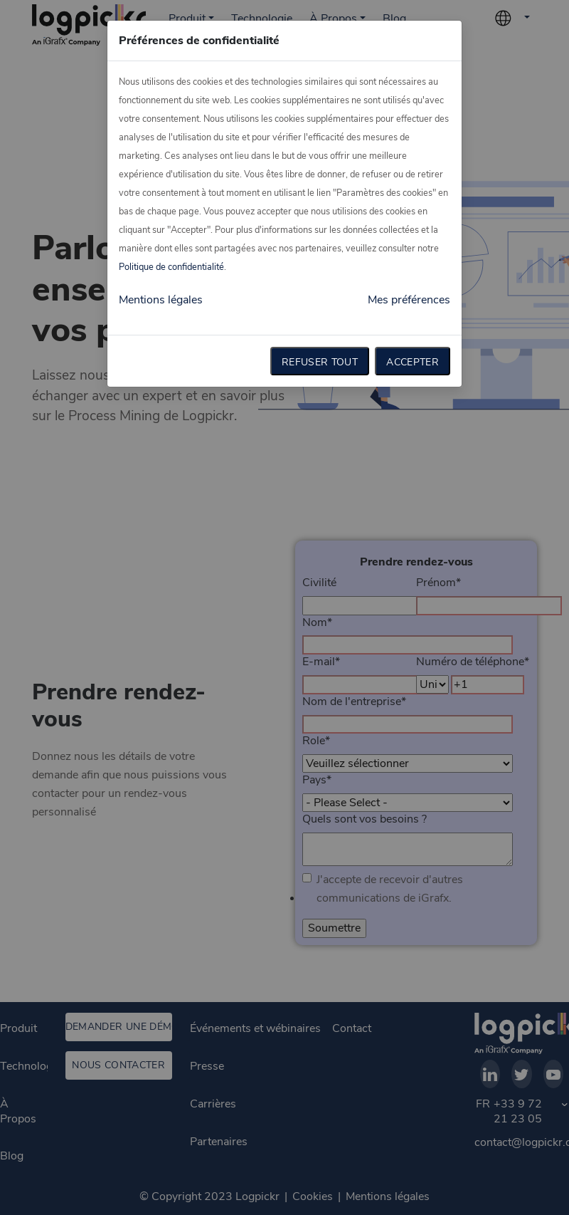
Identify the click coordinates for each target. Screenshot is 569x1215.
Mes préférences (409, 300)
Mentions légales (161, 300)
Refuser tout (320, 362)
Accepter (412, 362)
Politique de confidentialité (171, 267)
